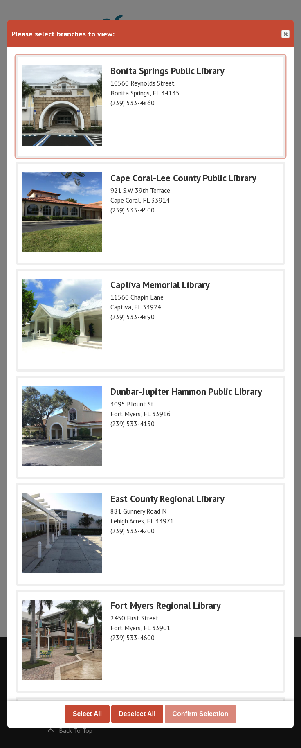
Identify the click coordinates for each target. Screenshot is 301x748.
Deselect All (137, 713)
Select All (87, 713)
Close (285, 34)
